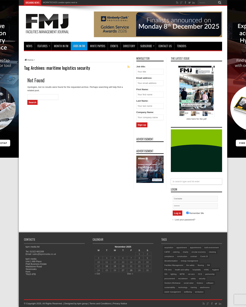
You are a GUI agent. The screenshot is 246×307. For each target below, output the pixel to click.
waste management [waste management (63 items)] (172, 292)
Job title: (141, 66)
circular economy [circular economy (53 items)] (199, 252)
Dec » (130, 273)
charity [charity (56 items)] (185, 252)
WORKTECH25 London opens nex (58, 2)
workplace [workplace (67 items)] (199, 292)
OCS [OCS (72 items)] (200, 274)
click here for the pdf (196, 119)
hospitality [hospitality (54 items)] (197, 270)
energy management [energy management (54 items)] (189, 261)
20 (123, 266)
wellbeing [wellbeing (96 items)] (188, 292)
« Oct (97, 273)
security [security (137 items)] (202, 279)
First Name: (142, 89)
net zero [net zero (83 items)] (191, 274)
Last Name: (142, 101)
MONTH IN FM (61, 46)
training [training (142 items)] (194, 287)
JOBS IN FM (79, 46)
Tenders (181, 46)
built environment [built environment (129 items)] (211, 247)
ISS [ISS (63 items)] (165, 274)
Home (28, 60)
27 (123, 270)
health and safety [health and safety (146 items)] (182, 270)
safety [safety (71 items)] (193, 279)
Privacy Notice (120, 303)
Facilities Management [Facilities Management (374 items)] (173, 265)
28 (131, 270)
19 (115, 266)
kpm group (82, 303)
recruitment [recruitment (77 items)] (183, 279)
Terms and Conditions (100, 303)
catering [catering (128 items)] (176, 252)
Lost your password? (185, 219)
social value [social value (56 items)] (188, 283)
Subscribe (147, 46)
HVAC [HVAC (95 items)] (206, 270)
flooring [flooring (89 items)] (201, 265)
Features (43, 46)
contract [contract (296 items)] (193, 256)
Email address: (144, 78)
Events (114, 46)
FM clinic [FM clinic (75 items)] (168, 270)
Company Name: (145, 112)
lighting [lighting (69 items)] (174, 274)
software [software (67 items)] (209, 283)
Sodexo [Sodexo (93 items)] (200, 283)
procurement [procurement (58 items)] (169, 279)
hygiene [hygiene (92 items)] (215, 270)
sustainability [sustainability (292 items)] (169, 287)
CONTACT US (165, 46)
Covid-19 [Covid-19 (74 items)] (204, 256)
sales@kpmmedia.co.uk (44, 254)
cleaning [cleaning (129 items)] (212, 252)
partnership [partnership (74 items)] (210, 274)
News (29, 46)
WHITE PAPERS (97, 46)
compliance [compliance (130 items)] (169, 256)
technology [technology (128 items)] (182, 287)
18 (106, 266)
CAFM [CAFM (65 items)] (167, 252)
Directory (129, 46)
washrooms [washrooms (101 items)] (204, 287)
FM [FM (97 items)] (208, 265)
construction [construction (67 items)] (182, 256)
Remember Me (195, 213)
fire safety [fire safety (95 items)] (190, 265)
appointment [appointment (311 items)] (181, 247)
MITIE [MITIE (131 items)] (182, 274)
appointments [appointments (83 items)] (195, 247)
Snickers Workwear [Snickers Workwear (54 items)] (172, 283)
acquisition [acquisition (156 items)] (168, 247)
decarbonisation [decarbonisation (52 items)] (171, 261)
